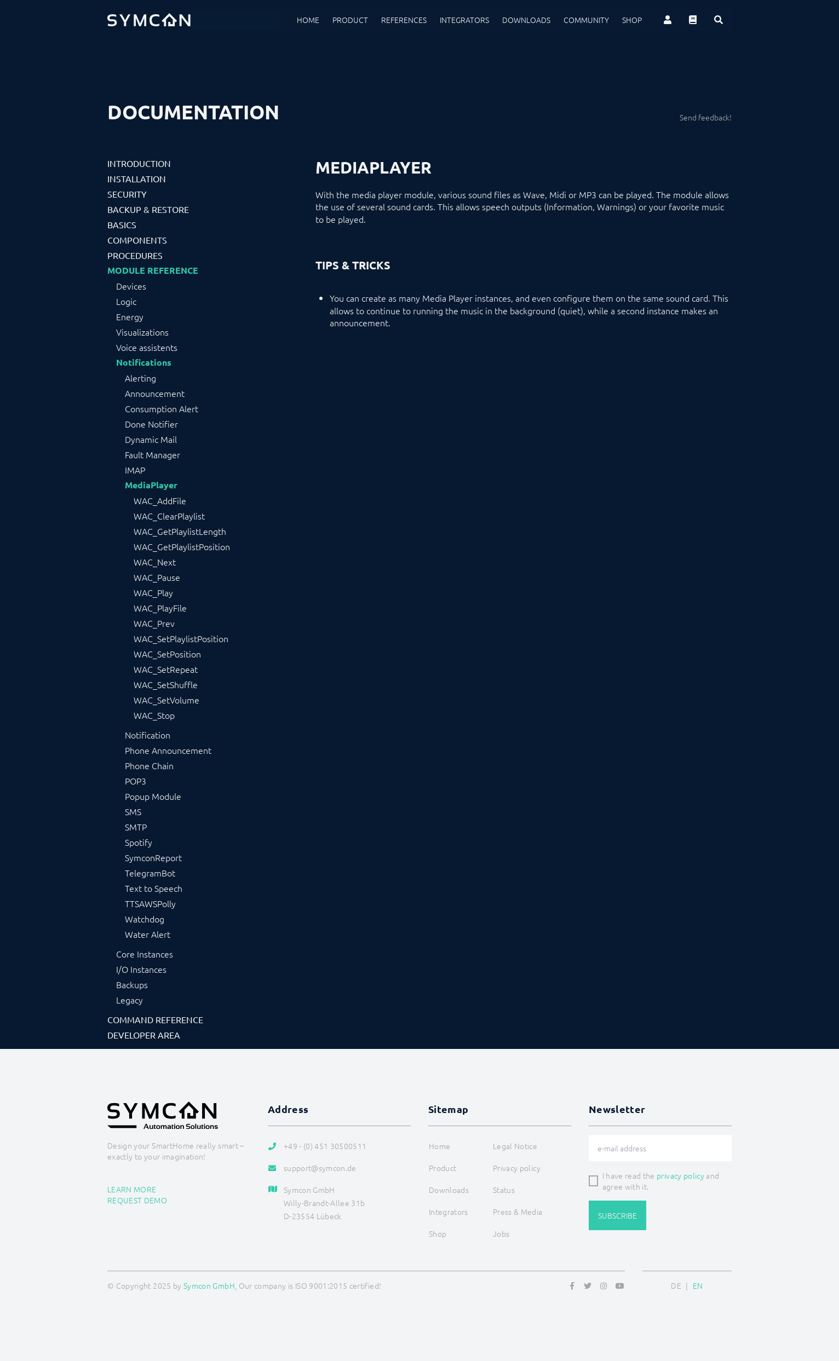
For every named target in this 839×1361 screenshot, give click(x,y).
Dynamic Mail (151, 439)
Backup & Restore (148, 209)
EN (698, 1285)
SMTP (136, 826)
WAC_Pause (157, 577)
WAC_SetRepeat (166, 669)
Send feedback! (706, 117)
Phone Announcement (168, 750)
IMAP (135, 469)
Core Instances (144, 953)
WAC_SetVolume (166, 699)
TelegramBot (150, 872)
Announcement (155, 393)
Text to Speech (153, 888)
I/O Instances (141, 969)
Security (127, 193)
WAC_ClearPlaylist (169, 515)
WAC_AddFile (160, 500)
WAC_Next (155, 561)
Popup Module (153, 796)
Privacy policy (517, 1167)
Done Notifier (151, 423)
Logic (126, 301)
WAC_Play (153, 592)
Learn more (132, 1189)
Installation (136, 178)
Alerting (140, 377)
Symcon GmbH (209, 1285)
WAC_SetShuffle (166, 684)
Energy (129, 316)
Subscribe (617, 1215)
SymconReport (153, 857)
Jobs (501, 1233)
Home (308, 19)
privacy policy (680, 1175)
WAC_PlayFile (160, 607)
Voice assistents (146, 347)
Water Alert (147, 934)
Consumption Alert (161, 408)
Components (137, 239)
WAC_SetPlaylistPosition (181, 638)
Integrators (464, 19)
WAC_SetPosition (167, 653)
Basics (121, 224)
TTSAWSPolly (150, 903)
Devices (131, 285)
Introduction (139, 163)
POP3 (135, 780)
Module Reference (152, 270)
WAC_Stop (154, 715)
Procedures (135, 255)
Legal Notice (515, 1145)
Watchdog (144, 918)
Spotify (138, 842)
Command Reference (155, 1019)
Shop (632, 19)
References (404, 19)
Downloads (526, 19)
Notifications (143, 362)
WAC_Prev (154, 623)
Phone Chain (149, 765)
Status (504, 1189)
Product (350, 19)
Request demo (137, 1200)
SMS (133, 811)
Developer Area (143, 1034)
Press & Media (518, 1211)
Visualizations (142, 331)
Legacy (129, 999)
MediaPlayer (151, 485)
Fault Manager (152, 454)
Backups (132, 984)
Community (586, 19)
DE (676, 1285)
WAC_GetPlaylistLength (180, 531)
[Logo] (149, 19)
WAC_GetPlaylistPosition (182, 546)
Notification (147, 734)
